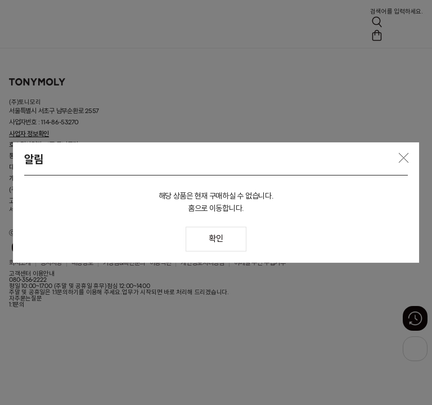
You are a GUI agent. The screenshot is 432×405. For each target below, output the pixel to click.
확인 (216, 239)
